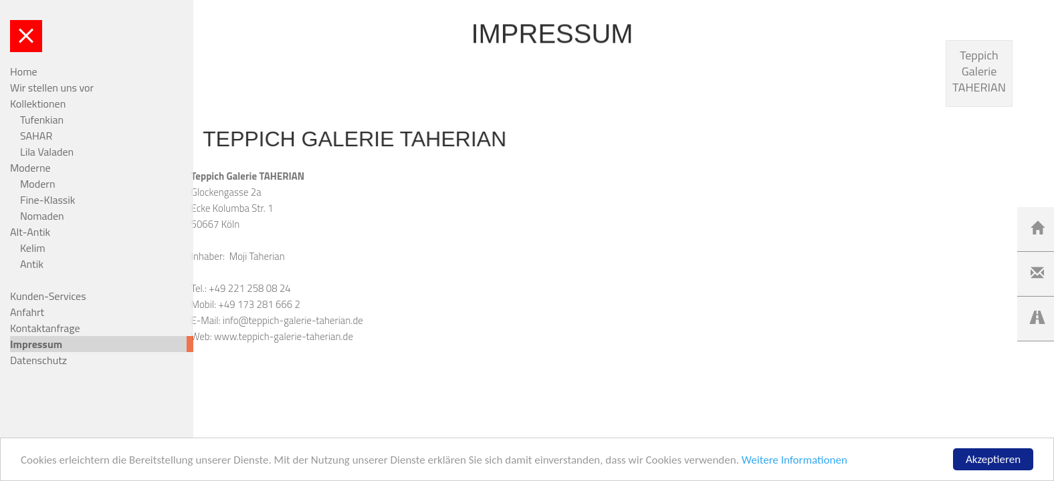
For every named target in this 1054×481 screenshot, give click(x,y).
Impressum (36, 344)
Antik (31, 264)
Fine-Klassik (47, 200)
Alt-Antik (30, 232)
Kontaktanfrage (45, 328)
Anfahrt (27, 312)
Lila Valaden (47, 152)
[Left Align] (1037, 228)
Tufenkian (42, 120)
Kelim (32, 248)
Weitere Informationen (794, 461)
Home (23, 71)
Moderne (30, 168)
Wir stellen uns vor (52, 87)
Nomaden (42, 216)
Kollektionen (38, 104)
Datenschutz (38, 360)
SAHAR (36, 136)
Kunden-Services (48, 296)
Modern (37, 184)
